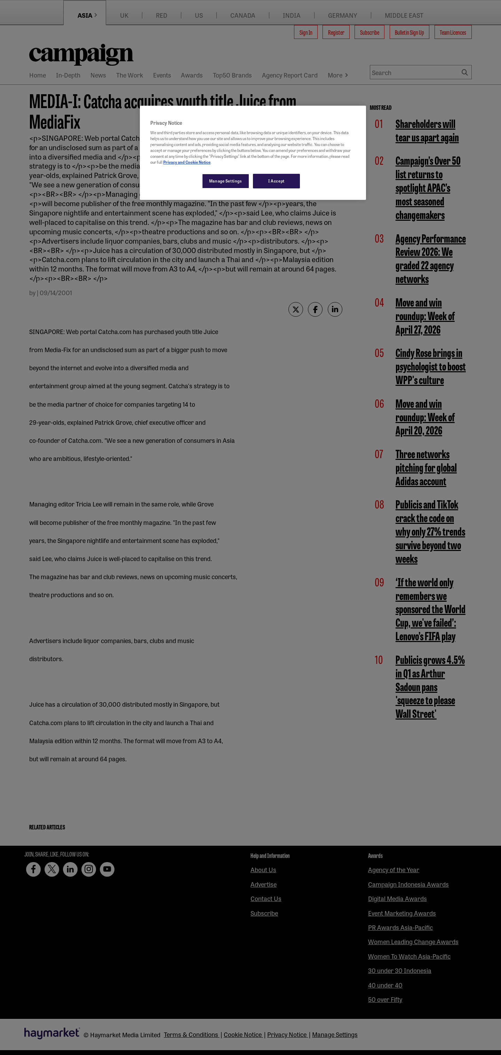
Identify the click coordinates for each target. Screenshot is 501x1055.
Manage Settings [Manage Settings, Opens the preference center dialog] (225, 181)
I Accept (276, 181)
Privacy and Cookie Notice (186, 162)
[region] (253, 153)
